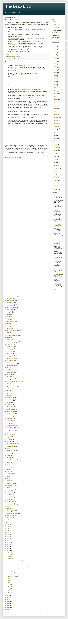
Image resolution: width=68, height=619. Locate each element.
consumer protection (11, 365)
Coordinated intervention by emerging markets (20, 29)
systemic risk (10, 445)
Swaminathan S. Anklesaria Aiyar (16, 41)
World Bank (9, 471)
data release (9, 460)
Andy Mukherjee (36, 29)
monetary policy (10, 300)
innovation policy (10, 469)
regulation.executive (11, 485)
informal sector (10, 406)
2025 (8, 526)
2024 (8, 528)
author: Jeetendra (58, 104)
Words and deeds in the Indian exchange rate (58, 210)
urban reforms (10, 415)
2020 (8, 536)
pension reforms (10, 346)
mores (8, 462)
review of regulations (11, 392)
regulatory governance (12, 363)
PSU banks (9, 404)
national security (10, 483)
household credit (10, 489)
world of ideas (10, 344)
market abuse (10, 508)
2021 (8, 534)
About (55, 21)
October (10, 556)
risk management (11, 409)
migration (9, 453)
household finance (11, 430)
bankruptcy (9, 349)
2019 (8, 538)
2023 (8, 530)
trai (7, 519)
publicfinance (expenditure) (13, 335)
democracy (9, 318)
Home (27, 155)
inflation (8, 323)
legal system (9, 298)
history (8, 383)
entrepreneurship (10, 429)
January (10, 592)
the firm (8, 319)
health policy (9, 376)
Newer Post (8, 155)
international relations (11, 386)
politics (8, 362)
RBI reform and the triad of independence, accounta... (20, 560)
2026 (8, 524)
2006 (8, 607)
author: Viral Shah (58, 185)
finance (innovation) (11, 372)
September (11, 558)
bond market (9, 332)
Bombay (8, 388)
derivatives (9, 312)
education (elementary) (12, 425)
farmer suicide (10, 482)
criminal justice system (12, 459)
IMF (7, 464)
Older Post (45, 155)
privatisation (9, 422)
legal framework (10, 374)
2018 (8, 540)
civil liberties (9, 439)
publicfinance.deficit (11, 360)
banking (8, 316)
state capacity (10, 400)
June (9, 582)
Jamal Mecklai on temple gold (15, 51)
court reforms (10, 416)
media (8, 437)
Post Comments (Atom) (17, 157)
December (10, 552)
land (7, 379)
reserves (9, 436)
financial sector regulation (12, 358)
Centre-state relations (12, 504)
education (9, 423)
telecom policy (10, 503)
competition (9, 353)
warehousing (9, 494)
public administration (11, 342)
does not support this (22, 49)
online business (10, 492)
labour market (10, 390)
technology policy (11, 413)
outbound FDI (10, 467)
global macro (10, 355)
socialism (9, 339)
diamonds (9, 496)
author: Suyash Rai (58, 182)
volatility (8, 448)
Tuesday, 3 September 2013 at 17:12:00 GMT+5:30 (27, 65)
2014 (8, 548)
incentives (9, 395)
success (8, 478)
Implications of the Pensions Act (15, 574)
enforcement (9, 466)
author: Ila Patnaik (58, 100)
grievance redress (11, 473)
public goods (9, 351)
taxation (8, 487)
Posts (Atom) (55, 32)
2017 (8, 542)
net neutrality (10, 517)
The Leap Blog (18, 6)
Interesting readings (12, 570)
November (10, 554)
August (10, 578)
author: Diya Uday (58, 89)
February (10, 590)
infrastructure (10, 348)
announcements (10, 304)
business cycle (10, 325)
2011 (8, 597)
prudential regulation (11, 446)
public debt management (12, 443)
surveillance (9, 457)
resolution (9, 455)
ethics (8, 367)
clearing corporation (11, 450)
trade (8, 356)
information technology (12, 307)
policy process (10, 309)
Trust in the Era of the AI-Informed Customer (58, 259)
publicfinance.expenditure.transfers (15, 381)
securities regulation (11, 311)
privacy (8, 407)
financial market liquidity (12, 341)
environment (9, 452)
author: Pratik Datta (58, 140)
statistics (9, 511)
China (8, 333)
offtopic (8, 476)
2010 (8, 599)
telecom (8, 393)
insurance (9, 490)
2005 (8, 609)
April (9, 586)
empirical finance (10, 399)
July (9, 580)
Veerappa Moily (12, 38)
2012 (8, 595)
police (8, 432)
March (9, 588)
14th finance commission (12, 513)
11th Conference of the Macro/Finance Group (18, 566)
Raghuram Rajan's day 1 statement (16, 572)
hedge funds (9, 474)
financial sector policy (11, 296)
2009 (8, 601)
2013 (8, 550)
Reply (9, 76)
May (9, 584)
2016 (8, 544)
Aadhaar (9, 480)
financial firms (10, 328)
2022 (8, 532)
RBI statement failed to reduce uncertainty (17, 562)
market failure (10, 418)
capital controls (10, 302)
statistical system (10, 321)
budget (8, 506)
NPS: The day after (12, 564)
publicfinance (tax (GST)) (12, 427)
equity (8, 326)
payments (9, 402)
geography (9, 441)
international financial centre (13, 330)
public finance (10, 434)
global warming (10, 497)
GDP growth (9, 314)
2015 (8, 546)
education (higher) (11, 378)
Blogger (40, 613)
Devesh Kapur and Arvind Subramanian (18, 33)
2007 (8, 605)
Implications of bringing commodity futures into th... (19, 568)
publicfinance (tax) (11, 370)
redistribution (10, 420)
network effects (10, 499)
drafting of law (10, 385)
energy (8, 369)
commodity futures (11, 397)
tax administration (11, 501)
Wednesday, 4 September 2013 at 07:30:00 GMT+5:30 (27, 89)
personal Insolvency (11, 510)
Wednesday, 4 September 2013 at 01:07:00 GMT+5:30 (27, 81)
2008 (8, 603)
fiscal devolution (10, 515)
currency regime (20, 58)
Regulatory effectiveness (12, 411)
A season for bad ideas (13, 576)
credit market (10, 337)
